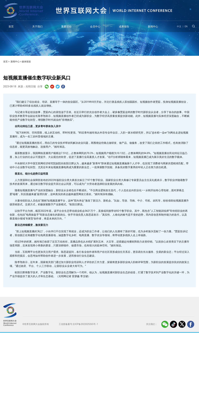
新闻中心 (153, 26)
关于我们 (37, 26)
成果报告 (124, 26)
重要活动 (66, 26)
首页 (11, 26)
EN (186, 26)
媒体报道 (26, 61)
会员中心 (95, 26)
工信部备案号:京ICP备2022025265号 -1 (78, 324)
